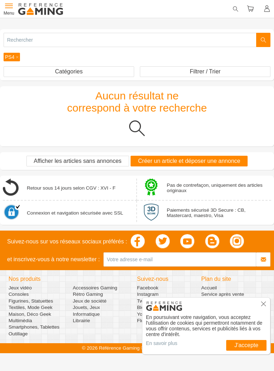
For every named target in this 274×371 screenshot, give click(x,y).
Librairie (81, 320)
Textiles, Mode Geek (30, 307)
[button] (12, 57)
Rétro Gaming (88, 294)
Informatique (86, 314)
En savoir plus (161, 343)
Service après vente (222, 294)
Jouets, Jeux (86, 307)
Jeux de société (89, 301)
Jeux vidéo (20, 287)
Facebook (147, 287)
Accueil (209, 287)
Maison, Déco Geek (30, 314)
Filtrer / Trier (205, 71)
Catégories (68, 71)
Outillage (18, 333)
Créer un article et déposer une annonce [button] (189, 161)
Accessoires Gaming (95, 287)
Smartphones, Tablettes (34, 327)
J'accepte (246, 345)
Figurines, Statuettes (31, 301)
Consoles (19, 294)
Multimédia (20, 320)
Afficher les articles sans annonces (78, 161)
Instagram (147, 294)
